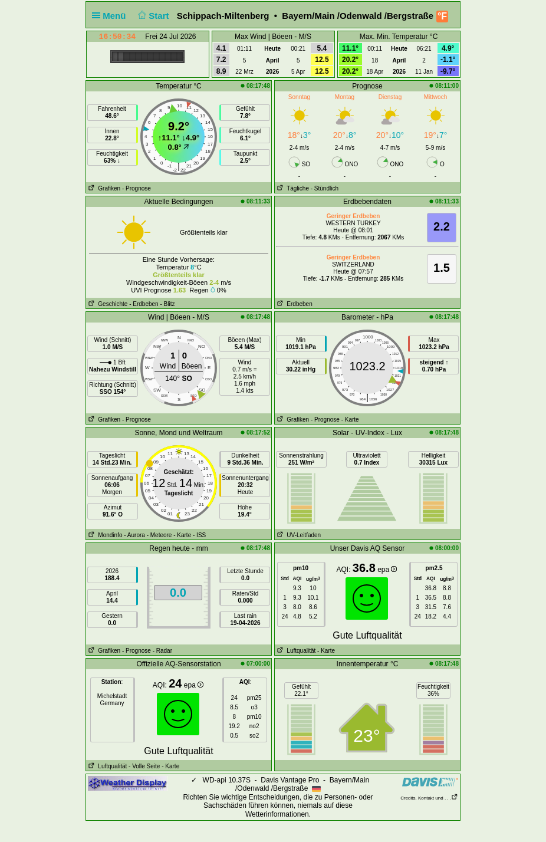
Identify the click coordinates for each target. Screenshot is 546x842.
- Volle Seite (144, 766)
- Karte (350, 419)
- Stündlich (324, 188)
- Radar (162, 650)
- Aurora (134, 535)
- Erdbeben (143, 304)
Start (152, 16)
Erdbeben (294, 304)
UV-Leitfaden (298, 535)
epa (387, 569)
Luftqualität (295, 650)
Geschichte (106, 304)
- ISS (199, 535)
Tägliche (292, 188)
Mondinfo (104, 535)
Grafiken (103, 188)
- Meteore (159, 535)
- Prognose (136, 188)
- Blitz (167, 304)
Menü (111, 16)
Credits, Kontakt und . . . (429, 798)
